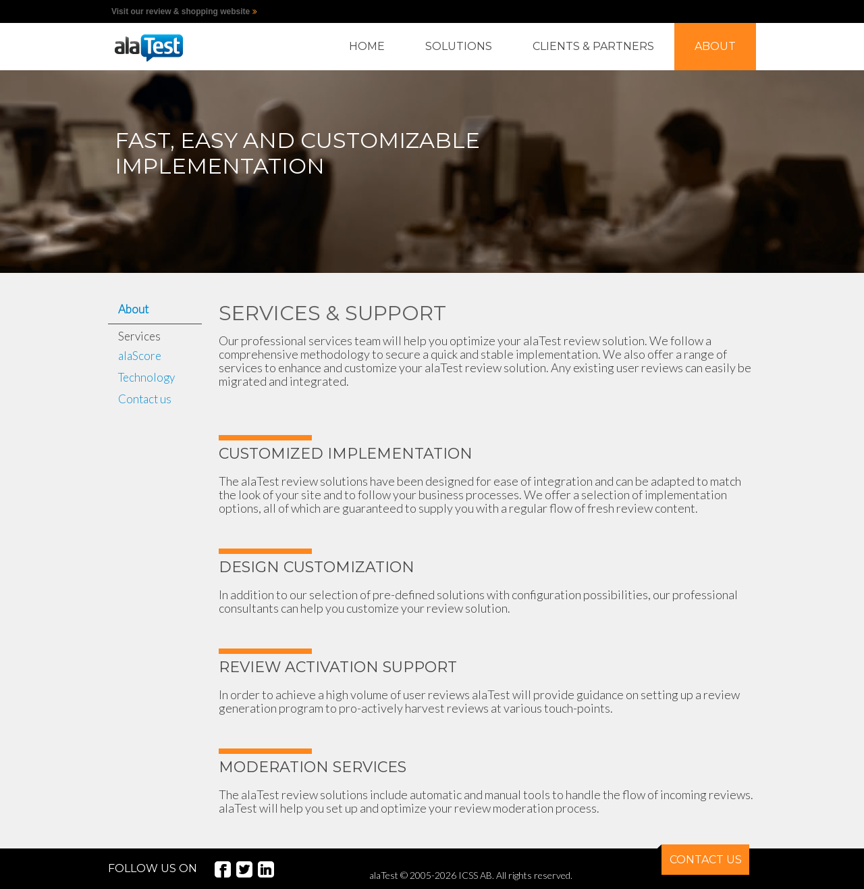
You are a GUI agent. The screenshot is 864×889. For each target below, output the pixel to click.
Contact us (144, 399)
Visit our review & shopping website (180, 11)
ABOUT (715, 46)
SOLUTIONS (458, 46)
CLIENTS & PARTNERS (593, 46)
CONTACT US (702, 855)
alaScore (139, 356)
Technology (146, 377)
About (133, 309)
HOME (367, 46)
